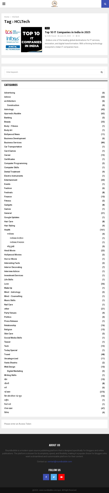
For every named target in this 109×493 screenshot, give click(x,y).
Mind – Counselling (13, 296)
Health (7, 230)
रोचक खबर (8, 408)
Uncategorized (11, 358)
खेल (5, 379)
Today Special (10, 350)
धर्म (5, 387)
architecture (10, 101)
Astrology (8, 109)
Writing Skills (10, 375)
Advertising (9, 93)
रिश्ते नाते (7, 404)
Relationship (10, 325)
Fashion (8, 188)
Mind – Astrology (12, 292)
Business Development (15, 138)
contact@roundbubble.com (60, 461)
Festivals (8, 192)
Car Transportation (13, 147)
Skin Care (8, 334)
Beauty (7, 122)
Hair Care (8, 221)
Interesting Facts (12, 263)
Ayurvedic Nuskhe (12, 113)
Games (7, 209)
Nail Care (8, 304)
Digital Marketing (15, 371)
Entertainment (10, 180)
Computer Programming (15, 163)
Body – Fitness (11, 126)
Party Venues (10, 313)
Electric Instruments (13, 176)
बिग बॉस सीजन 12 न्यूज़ (13, 396)
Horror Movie (10, 259)
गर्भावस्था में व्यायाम (17, 242)
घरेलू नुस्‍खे (10, 246)
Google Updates (11, 217)
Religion (8, 329)
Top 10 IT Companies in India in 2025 (67, 32)
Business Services (13, 142)
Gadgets (8, 205)
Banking (8, 118)
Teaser (7, 342)
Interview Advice (11, 271)
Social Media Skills (13, 338)
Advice (7, 97)
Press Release (11, 321)
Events (7, 184)
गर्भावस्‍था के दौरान (16, 238)
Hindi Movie (9, 250)
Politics (7, 317)
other (6, 309)
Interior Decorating (13, 267)
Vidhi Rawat (51, 36)
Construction (13, 105)
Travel (7, 354)
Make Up (8, 288)
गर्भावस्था (10, 234)
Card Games (10, 151)
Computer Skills (11, 167)
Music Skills (9, 300)
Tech (47, 28)
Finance (8, 196)
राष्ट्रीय (6, 400)
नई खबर (7, 392)
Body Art (8, 130)
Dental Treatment (12, 172)
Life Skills (8, 279)
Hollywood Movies (13, 255)
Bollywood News (12, 134)
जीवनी (6, 383)
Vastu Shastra (10, 363)
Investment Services (13, 275)
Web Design (9, 367)
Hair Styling (9, 226)
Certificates (9, 159)
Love (6, 284)
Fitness (7, 201)
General (8, 213)
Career (7, 155)
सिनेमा (6, 412)
